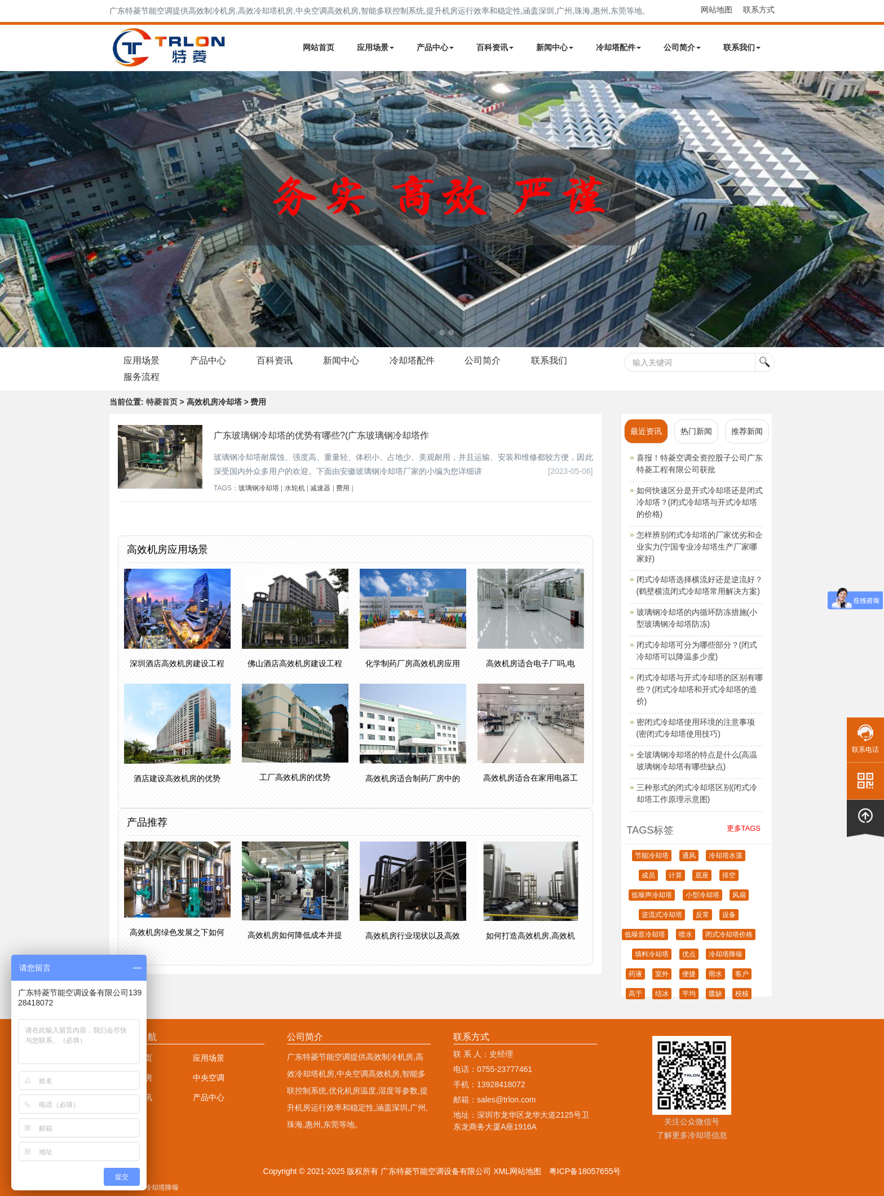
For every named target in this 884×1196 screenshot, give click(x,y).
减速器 (320, 488)
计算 (675, 875)
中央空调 (208, 1077)
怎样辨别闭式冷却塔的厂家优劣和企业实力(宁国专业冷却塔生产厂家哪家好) (700, 546)
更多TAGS (744, 828)
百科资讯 (495, 47)
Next (11, 209)
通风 (689, 856)
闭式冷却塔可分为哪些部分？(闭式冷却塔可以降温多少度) (697, 650)
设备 (729, 915)
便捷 (689, 974)
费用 (343, 488)
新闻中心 (554, 47)
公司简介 (682, 47)
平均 (689, 994)
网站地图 (716, 9)
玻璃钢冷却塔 (258, 488)
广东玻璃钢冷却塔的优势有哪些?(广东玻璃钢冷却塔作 (321, 435)
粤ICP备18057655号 (585, 1171)
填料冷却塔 (652, 954)
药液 (635, 974)
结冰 (662, 994)
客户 (742, 974)
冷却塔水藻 (725, 856)
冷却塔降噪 (725, 954)
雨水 (715, 974)
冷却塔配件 (618, 47)
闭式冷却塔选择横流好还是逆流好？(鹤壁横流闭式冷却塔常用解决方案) (700, 585)
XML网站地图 (517, 1171)
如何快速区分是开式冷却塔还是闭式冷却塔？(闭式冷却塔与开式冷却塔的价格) (700, 502)
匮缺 (715, 994)
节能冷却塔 (652, 856)
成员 (648, 875)
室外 (662, 974)
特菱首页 (162, 401)
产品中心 (435, 47)
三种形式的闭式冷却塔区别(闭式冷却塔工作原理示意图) (697, 793)
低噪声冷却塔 (651, 895)
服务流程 (141, 377)
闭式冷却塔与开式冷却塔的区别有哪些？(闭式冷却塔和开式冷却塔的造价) (700, 689)
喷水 (685, 934)
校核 (742, 994)
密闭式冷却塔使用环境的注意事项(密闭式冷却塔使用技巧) (696, 727)
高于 (635, 994)
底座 (702, 875)
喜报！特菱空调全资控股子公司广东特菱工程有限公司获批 (700, 463)
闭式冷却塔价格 (729, 934)
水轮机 (295, 488)
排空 (729, 875)
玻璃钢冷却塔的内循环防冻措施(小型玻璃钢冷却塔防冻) (697, 618)
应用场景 (375, 47)
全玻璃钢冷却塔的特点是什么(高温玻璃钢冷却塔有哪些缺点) (697, 760)
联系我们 (742, 47)
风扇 (739, 895)
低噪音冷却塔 (645, 934)
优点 (689, 954)
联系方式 (759, 9)
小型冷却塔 (702, 895)
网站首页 (318, 47)
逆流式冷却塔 (662, 915)
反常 (702, 915)
